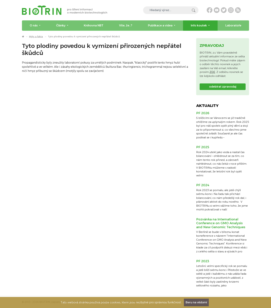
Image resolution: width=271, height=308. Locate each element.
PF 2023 (202, 261)
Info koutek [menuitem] (199, 25)
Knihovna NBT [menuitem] (93, 25)
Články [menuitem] (61, 25)
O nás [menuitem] (34, 25)
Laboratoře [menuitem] (233, 25)
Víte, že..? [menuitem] (125, 25)
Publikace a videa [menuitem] (160, 25)
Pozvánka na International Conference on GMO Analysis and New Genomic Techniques (220, 223)
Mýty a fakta (36, 36)
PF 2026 (202, 113)
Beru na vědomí (196, 302)
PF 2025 (202, 147)
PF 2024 (202, 185)
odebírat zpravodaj (222, 86)
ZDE (212, 72)
